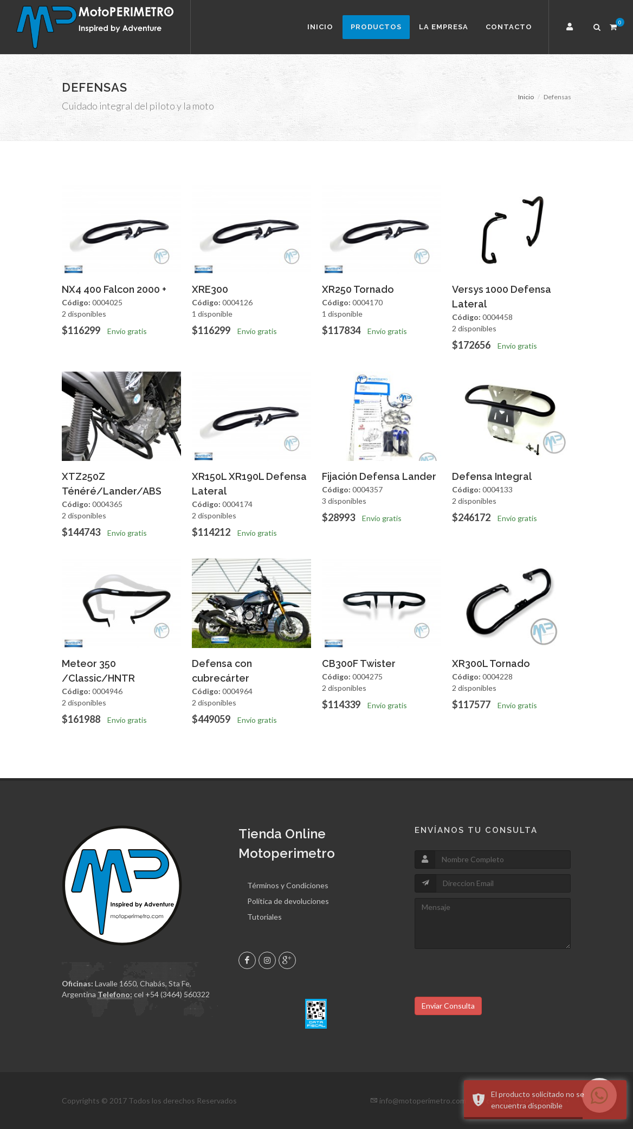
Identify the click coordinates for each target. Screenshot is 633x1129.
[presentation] (497, 975)
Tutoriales (264, 916)
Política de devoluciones (288, 901)
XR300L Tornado (491, 663)
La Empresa (443, 27)
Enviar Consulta (448, 1005)
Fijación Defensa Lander (379, 476)
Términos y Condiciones (287, 885)
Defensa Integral (492, 476)
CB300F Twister (359, 663)
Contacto (509, 27)
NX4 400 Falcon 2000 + (114, 289)
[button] (571, 27)
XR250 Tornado (358, 289)
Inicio (320, 27)
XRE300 (210, 289)
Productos (376, 27)
